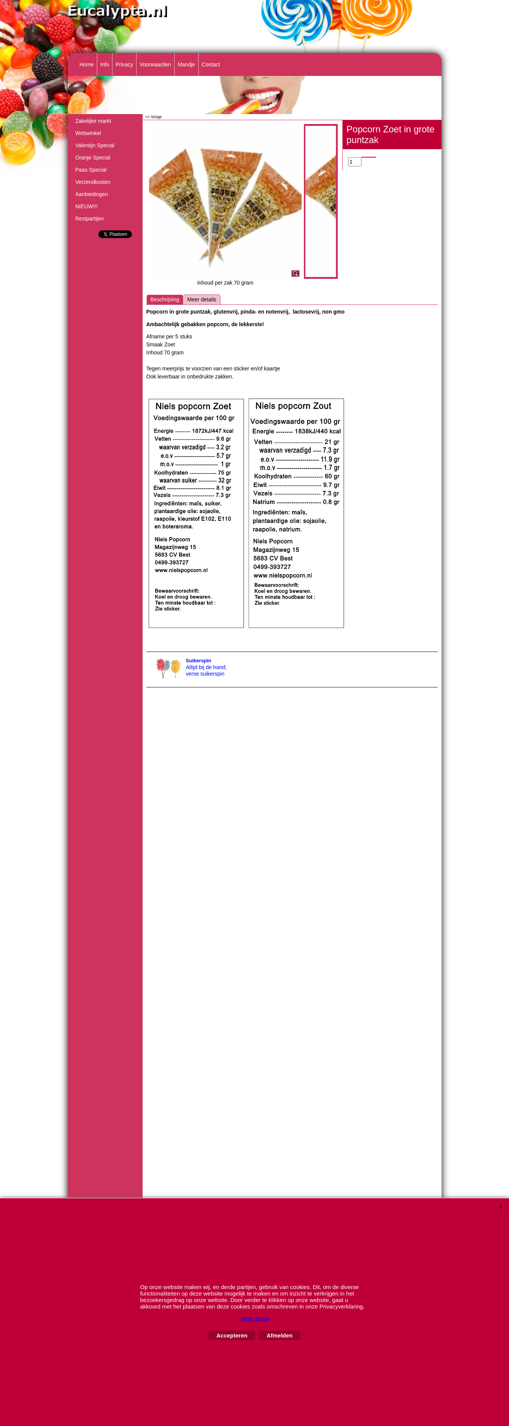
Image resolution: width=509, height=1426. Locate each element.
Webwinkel (88, 133)
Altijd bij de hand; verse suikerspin (206, 670)
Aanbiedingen (91, 194)
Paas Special (91, 170)
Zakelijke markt (93, 121)
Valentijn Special (94, 145)
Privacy (124, 64)
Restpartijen (89, 219)
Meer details (201, 299)
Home (87, 64)
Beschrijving (165, 299)
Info (104, 64)
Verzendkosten (93, 182)
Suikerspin (198, 660)
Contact (211, 64)
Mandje (186, 64)
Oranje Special (93, 158)
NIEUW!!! (86, 206)
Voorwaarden (155, 64)
